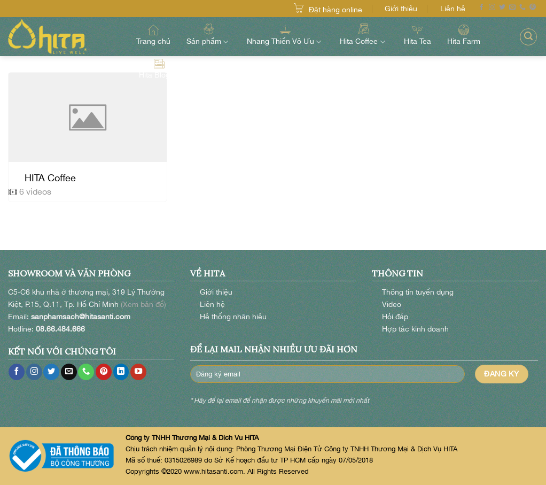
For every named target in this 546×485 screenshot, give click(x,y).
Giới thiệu (401, 8)
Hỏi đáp (395, 316)
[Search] (528, 36)
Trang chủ (153, 35)
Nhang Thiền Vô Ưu (285, 34)
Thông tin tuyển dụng (418, 291)
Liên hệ (452, 8)
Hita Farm (463, 35)
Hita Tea (417, 35)
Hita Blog (159, 69)
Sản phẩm (208, 34)
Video (391, 304)
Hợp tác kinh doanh (415, 328)
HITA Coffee (50, 177)
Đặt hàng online (335, 9)
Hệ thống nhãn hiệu (233, 316)
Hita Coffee (363, 34)
